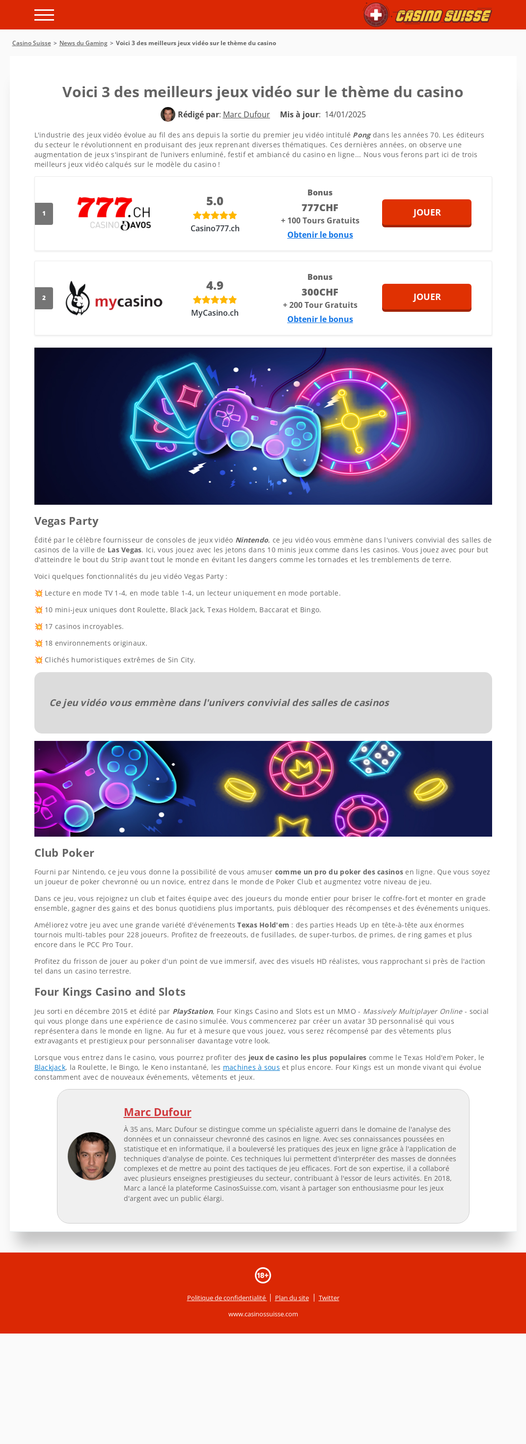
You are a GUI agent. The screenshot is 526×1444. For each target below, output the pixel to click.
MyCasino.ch (215, 312)
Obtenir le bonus (320, 234)
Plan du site (292, 1297)
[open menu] (44, 15)
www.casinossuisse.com (263, 1313)
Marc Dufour (158, 1111)
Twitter (329, 1297)
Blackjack (50, 1067)
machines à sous (251, 1067)
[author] (168, 114)
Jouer (439, 212)
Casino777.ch (215, 228)
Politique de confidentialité (227, 1297)
